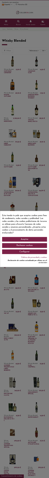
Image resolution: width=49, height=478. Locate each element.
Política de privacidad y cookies (34, 257)
